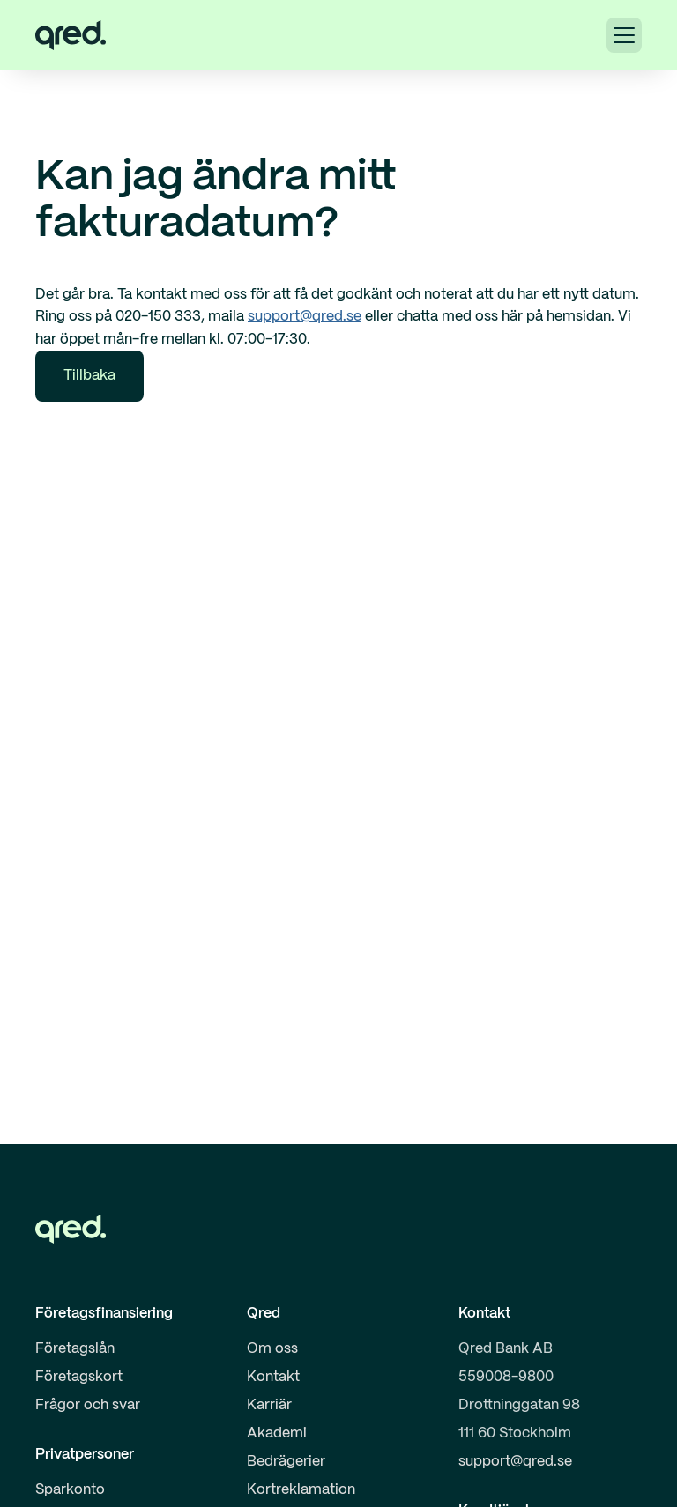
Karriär (269, 1405)
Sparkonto (70, 1489)
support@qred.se (304, 316)
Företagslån (75, 1349)
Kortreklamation (301, 1489)
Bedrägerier (286, 1461)
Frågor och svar (87, 1405)
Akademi (277, 1433)
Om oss (272, 1349)
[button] (624, 35)
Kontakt (273, 1377)
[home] (70, 35)
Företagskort (79, 1377)
